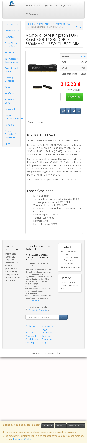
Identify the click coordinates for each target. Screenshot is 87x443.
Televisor (9, 52)
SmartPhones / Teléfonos (12, 45)
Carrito (32, 14)
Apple (7, 143)
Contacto (51, 5)
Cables (8, 87)
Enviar (63, 317)
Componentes (12, 30)
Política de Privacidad (33, 300)
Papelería (9, 124)
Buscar (66, 5)
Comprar (74, 97)
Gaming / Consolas (9, 79)
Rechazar (61, 425)
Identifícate (33, 5)
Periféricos (10, 93)
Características (35, 122)
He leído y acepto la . (39, 308)
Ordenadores (11, 24)
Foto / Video (11, 108)
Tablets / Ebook (9, 101)
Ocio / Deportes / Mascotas (10, 134)
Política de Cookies (22, 439)
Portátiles (10, 36)
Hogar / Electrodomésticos (12, 117)
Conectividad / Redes (11, 70)
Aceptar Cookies (76, 425)
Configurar (48, 425)
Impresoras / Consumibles (11, 60)
